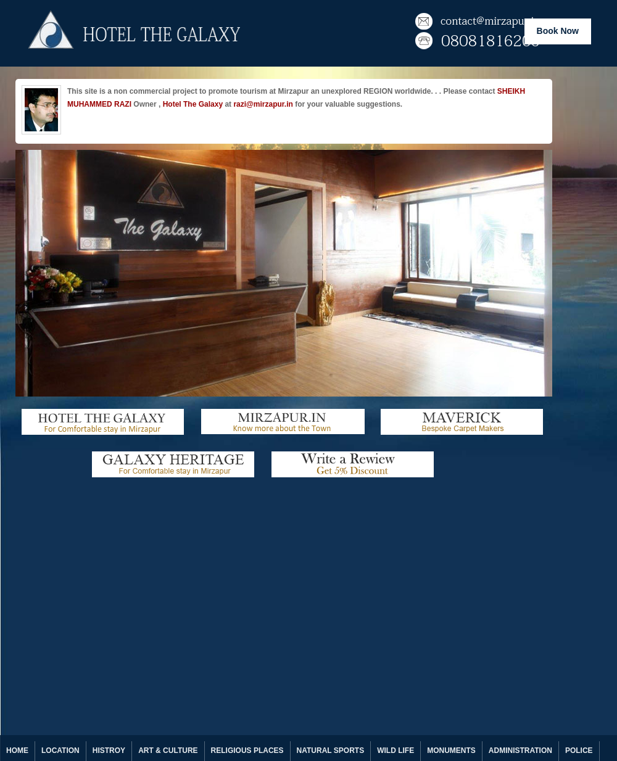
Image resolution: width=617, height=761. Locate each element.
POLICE (579, 750)
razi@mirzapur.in (262, 104)
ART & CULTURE (167, 750)
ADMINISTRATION (520, 750)
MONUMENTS (451, 750)
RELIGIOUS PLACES (247, 750)
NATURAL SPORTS (331, 750)
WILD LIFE (395, 750)
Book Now (558, 31)
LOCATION (60, 750)
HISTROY (109, 750)
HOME (17, 750)
